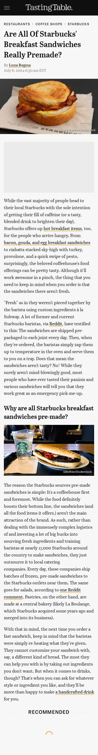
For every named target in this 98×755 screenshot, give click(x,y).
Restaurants (17, 23)
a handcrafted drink (74, 692)
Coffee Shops (49, 23)
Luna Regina (20, 65)
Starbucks (78, 23)
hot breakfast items (63, 228)
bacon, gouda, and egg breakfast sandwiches (47, 242)
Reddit (55, 323)
